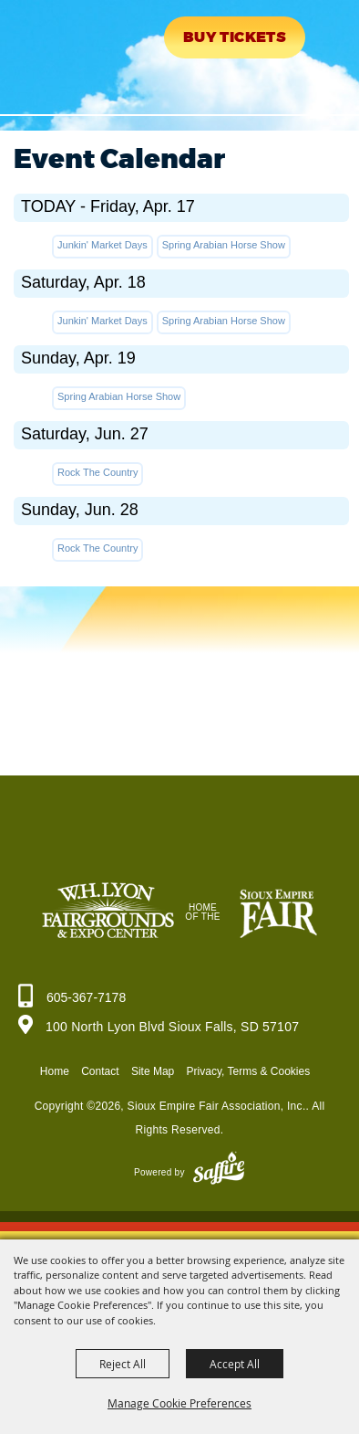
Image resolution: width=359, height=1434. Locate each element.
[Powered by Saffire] (218, 1172)
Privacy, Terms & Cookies (249, 1071)
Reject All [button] (122, 1363)
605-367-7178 (86, 997)
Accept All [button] (235, 1363)
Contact (99, 1071)
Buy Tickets (234, 37)
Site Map (152, 1071)
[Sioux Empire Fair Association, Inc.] (69, 53)
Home (54, 1071)
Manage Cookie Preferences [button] (179, 1403)
